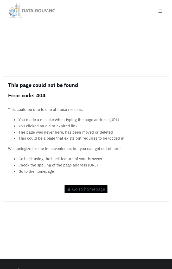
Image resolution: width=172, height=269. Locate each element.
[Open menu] (160, 10)
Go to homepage (86, 189)
